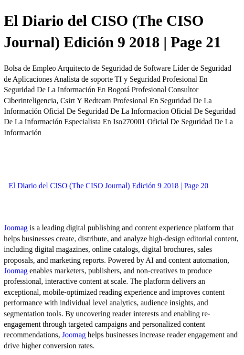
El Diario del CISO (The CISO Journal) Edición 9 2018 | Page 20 (108, 186)
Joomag (17, 228)
